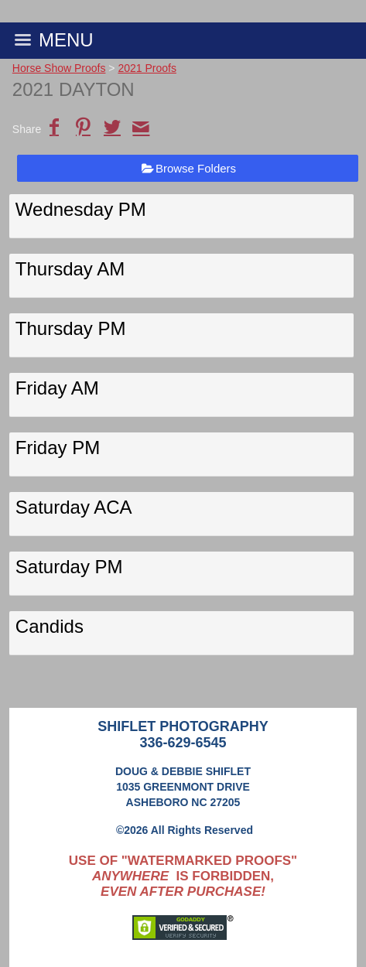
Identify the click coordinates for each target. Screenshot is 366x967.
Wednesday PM (80, 209)
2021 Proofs (147, 68)
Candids (49, 626)
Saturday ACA (73, 507)
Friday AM (57, 388)
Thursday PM (70, 328)
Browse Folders (196, 168)
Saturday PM (69, 566)
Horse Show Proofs (59, 68)
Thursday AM (70, 268)
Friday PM (57, 447)
